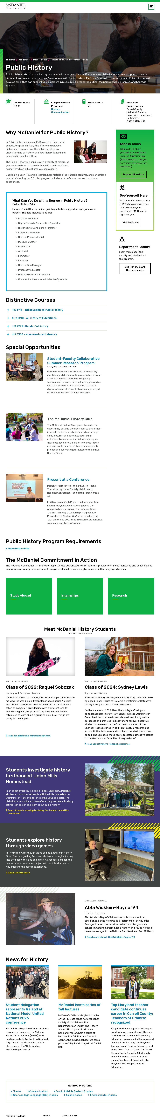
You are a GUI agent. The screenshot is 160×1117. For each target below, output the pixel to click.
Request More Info (133, 174)
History (55, 109)
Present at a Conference (68, 480)
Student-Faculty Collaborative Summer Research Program (73, 361)
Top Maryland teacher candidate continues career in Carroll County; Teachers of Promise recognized (132, 1013)
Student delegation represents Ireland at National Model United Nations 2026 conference (25, 1013)
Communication (60, 112)
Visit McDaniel (131, 222)
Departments (40, 60)
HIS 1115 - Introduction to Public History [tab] (37, 309)
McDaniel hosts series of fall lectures (79, 1007)
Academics (24, 60)
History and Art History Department (69, 60)
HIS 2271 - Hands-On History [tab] (30, 326)
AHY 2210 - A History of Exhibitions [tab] (34, 318)
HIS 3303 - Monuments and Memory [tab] (34, 334)
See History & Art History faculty (135, 268)
